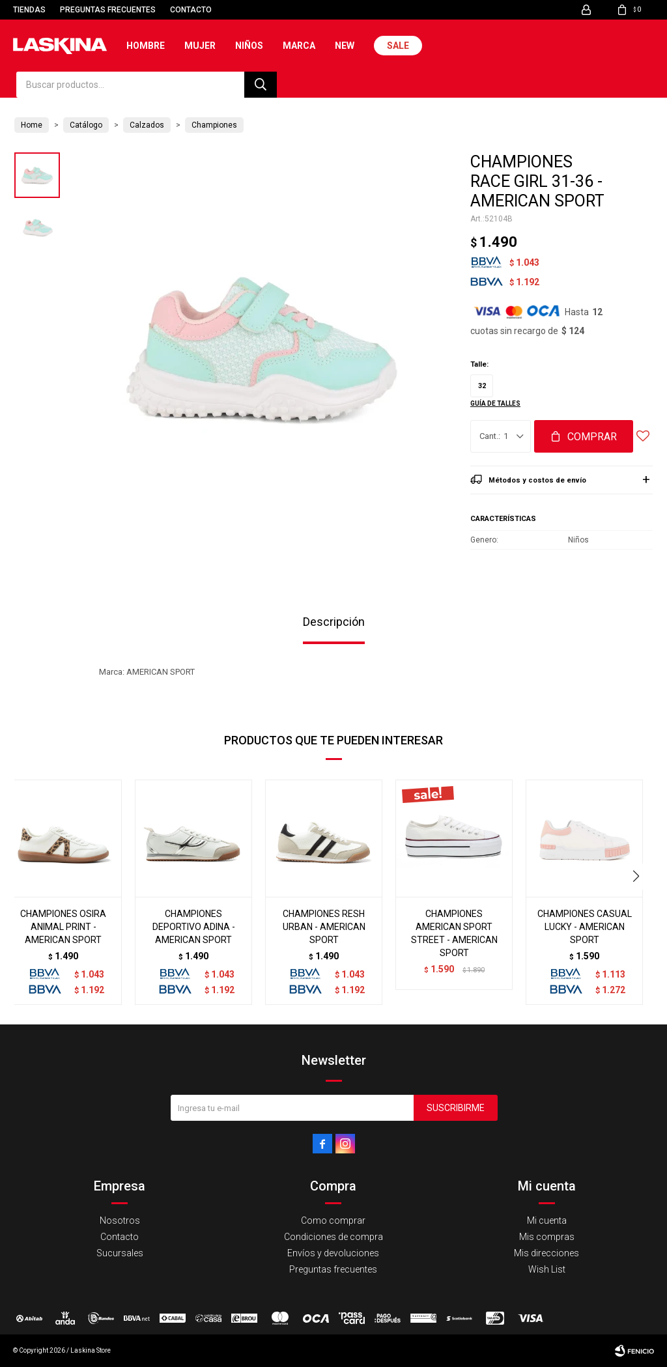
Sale (398, 45)
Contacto (191, 9)
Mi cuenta (547, 1220)
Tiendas (29, 9)
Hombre (145, 45)
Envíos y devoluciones (333, 1253)
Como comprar (333, 1220)
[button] (637, 876)
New (344, 45)
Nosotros (120, 1220)
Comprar (592, 436)
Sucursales (119, 1253)
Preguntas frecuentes (108, 9)
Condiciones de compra (333, 1237)
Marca (299, 45)
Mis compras (547, 1237)
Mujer (200, 45)
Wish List (546, 1269)
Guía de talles (495, 403)
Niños (249, 45)
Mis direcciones (546, 1253)
